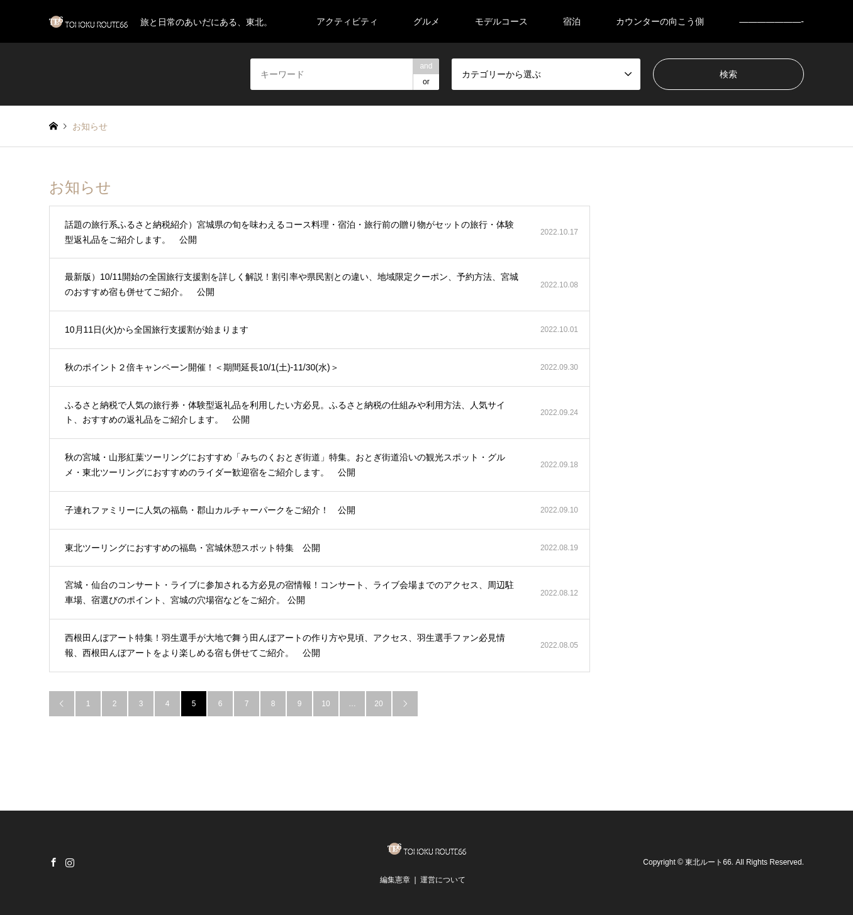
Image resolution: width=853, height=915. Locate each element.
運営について (443, 879)
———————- (771, 21)
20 (378, 703)
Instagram (69, 862)
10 (325, 703)
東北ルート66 (708, 862)
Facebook (53, 862)
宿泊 (572, 21)
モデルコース (501, 21)
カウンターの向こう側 (660, 21)
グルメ (426, 21)
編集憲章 (395, 879)
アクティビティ (347, 21)
